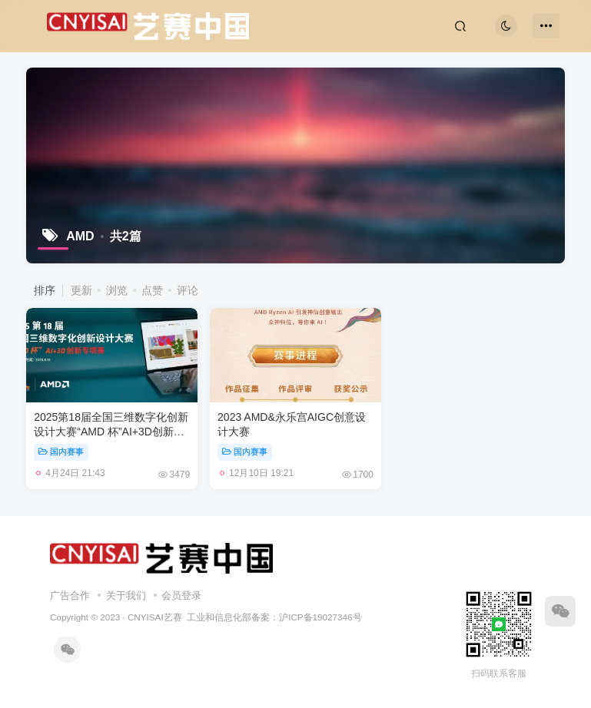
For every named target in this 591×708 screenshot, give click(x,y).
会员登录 (181, 595)
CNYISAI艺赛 (155, 617)
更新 (81, 290)
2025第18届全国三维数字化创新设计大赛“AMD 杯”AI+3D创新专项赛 (111, 432)
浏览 (117, 290)
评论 (187, 290)
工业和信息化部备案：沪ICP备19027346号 (274, 617)
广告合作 (70, 595)
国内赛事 (61, 451)
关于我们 (126, 595)
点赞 (152, 290)
